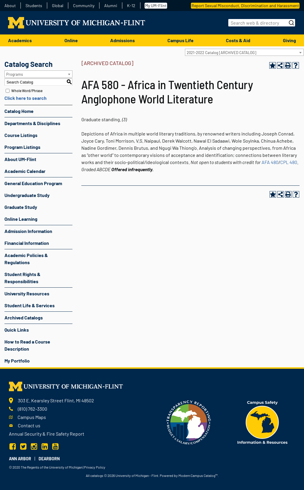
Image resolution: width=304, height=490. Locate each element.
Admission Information (28, 231)
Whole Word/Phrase (26, 91)
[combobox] (244, 52)
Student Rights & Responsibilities (22, 277)
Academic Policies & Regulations (26, 258)
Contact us (29, 425)
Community (83, 6)
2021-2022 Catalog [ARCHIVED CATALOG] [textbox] (221, 52)
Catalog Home (19, 111)
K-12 (131, 6)
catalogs (96, 475)
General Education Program (33, 183)
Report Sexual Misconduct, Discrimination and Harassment (245, 5)
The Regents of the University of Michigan (51, 467)
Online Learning (20, 219)
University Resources (26, 293)
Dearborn (49, 458)
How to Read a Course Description (27, 345)
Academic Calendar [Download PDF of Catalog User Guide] (24, 171)
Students (34, 6)
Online (71, 40)
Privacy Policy (94, 467)
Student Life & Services (29, 305)
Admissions (122, 40)
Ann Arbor (20, 458)
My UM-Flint (156, 5)
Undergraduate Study (27, 195)
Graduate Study (20, 207)
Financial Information (26, 243)
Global (57, 6)
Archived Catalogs (23, 317)
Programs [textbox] (14, 74)
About (10, 6)
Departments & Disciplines (32, 123)
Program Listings (22, 147)
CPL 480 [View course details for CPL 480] (288, 162)
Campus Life (180, 40)
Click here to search (25, 98)
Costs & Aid (238, 40)
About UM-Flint (20, 159)
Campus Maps (32, 417)
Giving (289, 40)
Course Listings (20, 135)
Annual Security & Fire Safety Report (46, 434)
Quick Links (16, 330)
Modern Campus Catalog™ (198, 475)
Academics (20, 40)
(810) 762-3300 (32, 409)
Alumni (110, 6)
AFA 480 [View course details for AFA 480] (270, 162)
